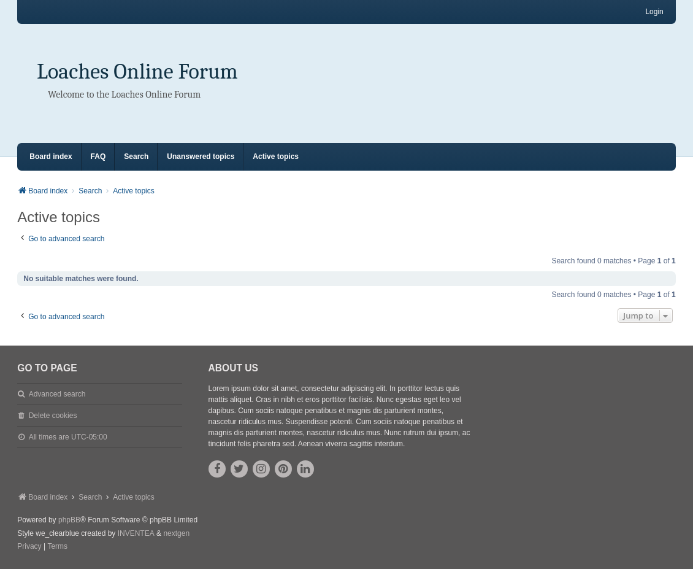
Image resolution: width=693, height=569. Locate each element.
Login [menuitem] (654, 11)
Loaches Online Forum (137, 71)
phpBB (69, 520)
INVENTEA (136, 533)
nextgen (176, 533)
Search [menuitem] (136, 156)
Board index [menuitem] (50, 156)
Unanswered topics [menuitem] (200, 156)
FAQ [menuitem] (98, 156)
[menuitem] (29, 547)
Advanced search (57, 394)
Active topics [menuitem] (276, 156)
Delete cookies (53, 415)
